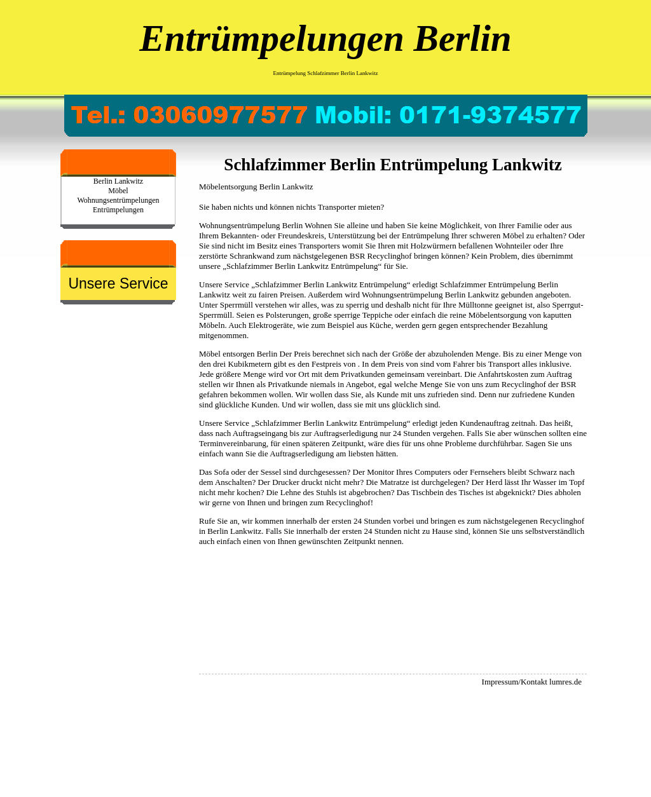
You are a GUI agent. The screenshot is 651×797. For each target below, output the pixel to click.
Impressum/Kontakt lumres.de (532, 681)
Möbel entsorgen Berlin (238, 353)
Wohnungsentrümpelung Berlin (251, 225)
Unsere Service (118, 283)
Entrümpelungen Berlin (325, 38)
